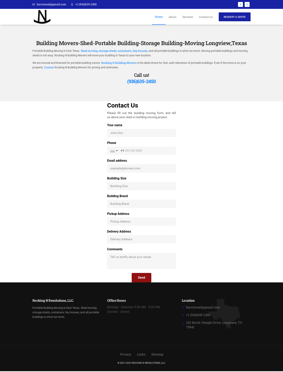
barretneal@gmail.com (49, 4)
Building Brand (117, 197)
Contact (49, 68)
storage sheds (108, 51)
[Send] (141, 278)
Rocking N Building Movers (119, 63)
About (172, 17)
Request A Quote (235, 16)
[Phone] (147, 151)
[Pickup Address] (141, 222)
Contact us (206, 17)
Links (141, 355)
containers (124, 51)
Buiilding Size (116, 179)
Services (187, 17)
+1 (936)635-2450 (84, 4)
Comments (114, 250)
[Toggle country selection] (114, 151)
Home (159, 17)
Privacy (125, 355)
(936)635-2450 (141, 82)
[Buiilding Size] (141, 187)
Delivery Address (119, 232)
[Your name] (141, 134)
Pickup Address (118, 214)
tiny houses (139, 51)
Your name (114, 126)
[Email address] (141, 169)
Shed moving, (89, 51)
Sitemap (157, 355)
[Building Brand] (141, 205)
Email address (117, 161)
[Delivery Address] (141, 240)
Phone (111, 144)
